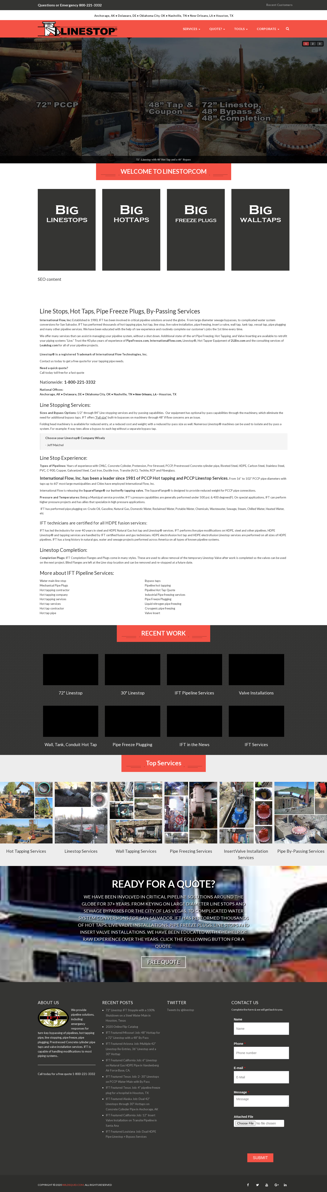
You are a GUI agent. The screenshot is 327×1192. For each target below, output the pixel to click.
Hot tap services (50, 614)
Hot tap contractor (52, 618)
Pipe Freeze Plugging (158, 609)
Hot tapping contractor (55, 600)
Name (238, 1029)
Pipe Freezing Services (191, 861)
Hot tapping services (53, 609)
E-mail (239, 1078)
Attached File (243, 1127)
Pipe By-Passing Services (301, 861)
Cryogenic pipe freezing (160, 618)
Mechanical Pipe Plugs (54, 595)
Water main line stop (53, 591)
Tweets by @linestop (180, 1020)
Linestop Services (81, 861)
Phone (240, 1054)
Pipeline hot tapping (158, 595)
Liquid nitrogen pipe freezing (163, 614)
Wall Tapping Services (136, 861)
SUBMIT (260, 1168)
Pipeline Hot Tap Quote (160, 600)
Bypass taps (153, 591)
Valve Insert (152, 623)
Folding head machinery (55, 434)
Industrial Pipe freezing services (165, 604)
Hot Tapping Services (26, 861)
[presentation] (267, 1152)
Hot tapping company (54, 604)
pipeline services (71, 339)
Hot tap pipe (48, 623)
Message (241, 1102)
